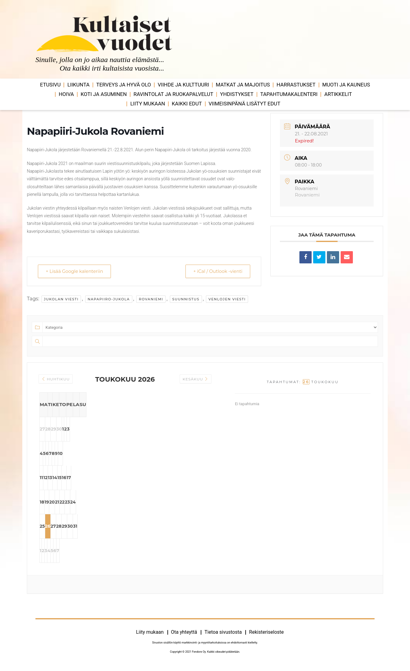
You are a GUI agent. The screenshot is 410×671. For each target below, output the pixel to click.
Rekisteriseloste (266, 635)
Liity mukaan (147, 104)
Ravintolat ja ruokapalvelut (173, 94)
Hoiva (66, 94)
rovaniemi (151, 299)
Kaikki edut (187, 104)
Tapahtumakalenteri (289, 94)
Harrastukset (295, 85)
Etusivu (50, 85)
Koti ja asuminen (104, 94)
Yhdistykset (236, 94)
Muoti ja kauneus (346, 85)
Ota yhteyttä (184, 635)
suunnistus (186, 299)
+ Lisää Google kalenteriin (76, 271)
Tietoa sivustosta (223, 635)
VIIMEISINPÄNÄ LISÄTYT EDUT (244, 104)
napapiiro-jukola (109, 299)
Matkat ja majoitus (243, 85)
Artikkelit (338, 94)
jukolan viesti (61, 299)
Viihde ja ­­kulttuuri (183, 85)
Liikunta (78, 85)
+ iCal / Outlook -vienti (216, 271)
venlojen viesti (227, 299)
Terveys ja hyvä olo (123, 85)
